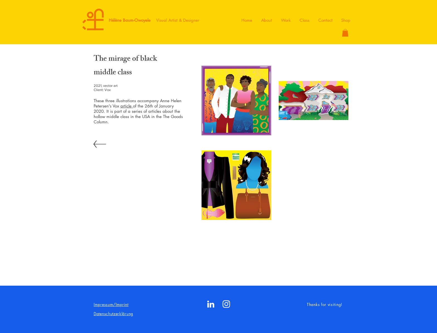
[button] (345, 32)
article (126, 106)
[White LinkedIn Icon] (211, 304)
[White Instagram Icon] (226, 304)
